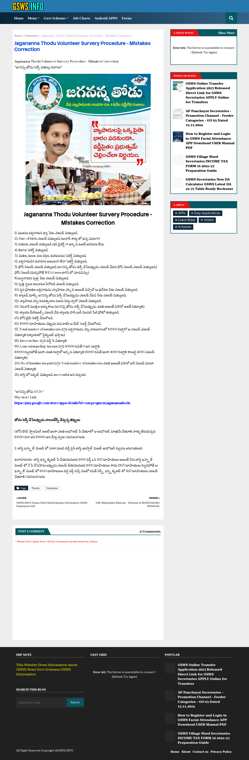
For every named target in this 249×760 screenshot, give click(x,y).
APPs (182, 213)
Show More (226, 33)
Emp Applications (207, 213)
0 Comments (150, 531)
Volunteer (31, 35)
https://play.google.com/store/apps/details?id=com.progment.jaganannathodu (72, 403)
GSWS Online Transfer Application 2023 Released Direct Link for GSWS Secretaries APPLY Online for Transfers (208, 93)
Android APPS (106, 18)
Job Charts (81, 18)
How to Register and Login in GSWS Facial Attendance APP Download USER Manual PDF (210, 141)
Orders (209, 220)
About (186, 751)
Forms (127, 18)
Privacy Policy (221, 751)
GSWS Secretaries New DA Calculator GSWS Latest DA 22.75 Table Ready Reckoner (209, 184)
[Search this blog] (42, 702)
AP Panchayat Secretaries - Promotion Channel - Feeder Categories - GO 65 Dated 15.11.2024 (210, 118)
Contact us (201, 751)
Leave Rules (186, 220)
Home (19, 18)
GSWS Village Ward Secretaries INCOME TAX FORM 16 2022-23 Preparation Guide (207, 164)
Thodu (35, 488)
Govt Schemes (55, 18)
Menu (32, 18)
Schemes (184, 227)
